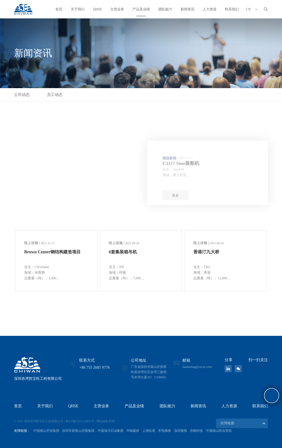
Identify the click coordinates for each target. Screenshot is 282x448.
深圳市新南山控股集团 (78, 430)
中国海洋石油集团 (110, 430)
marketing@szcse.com (197, 367)
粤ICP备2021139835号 (80, 421)
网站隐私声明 (105, 421)
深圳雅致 (180, 430)
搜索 (266, 9)
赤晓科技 (196, 430)
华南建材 (132, 430)
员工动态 (54, 94)
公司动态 (22, 94)
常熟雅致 (164, 430)
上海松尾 (148, 430)
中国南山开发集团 (46, 430)
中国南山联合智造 (219, 430)
